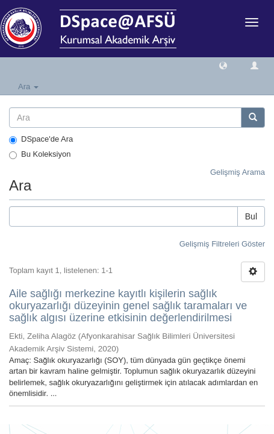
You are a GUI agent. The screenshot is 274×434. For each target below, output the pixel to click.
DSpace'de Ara (41, 139)
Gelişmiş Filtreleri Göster (222, 243)
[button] (223, 65)
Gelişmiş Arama (237, 172)
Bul (251, 216)
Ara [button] (28, 86)
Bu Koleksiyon (39, 154)
